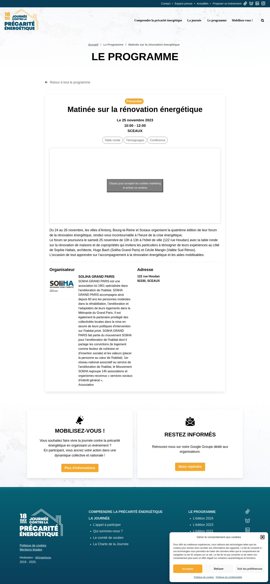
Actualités (202, 3)
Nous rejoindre (190, 466)
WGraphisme (43, 557)
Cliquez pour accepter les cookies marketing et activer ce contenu (135, 185)
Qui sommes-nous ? (108, 531)
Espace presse (184, 3)
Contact (165, 3)
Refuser (219, 568)
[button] (262, 537)
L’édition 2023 (203, 525)
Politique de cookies (204, 577)
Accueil (93, 44)
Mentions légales (31, 549)
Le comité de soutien (108, 538)
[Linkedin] (257, 4)
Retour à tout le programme (67, 82)
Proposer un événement (227, 3)
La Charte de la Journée (111, 544)
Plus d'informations (79, 468)
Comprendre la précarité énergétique (158, 20)
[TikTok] (245, 4)
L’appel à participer (107, 525)
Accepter (187, 568)
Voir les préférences (249, 568)
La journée (194, 20)
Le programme (216, 20)
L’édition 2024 (203, 518)
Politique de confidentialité (229, 577)
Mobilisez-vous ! (242, 20)
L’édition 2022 (203, 531)
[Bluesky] (251, 4)
